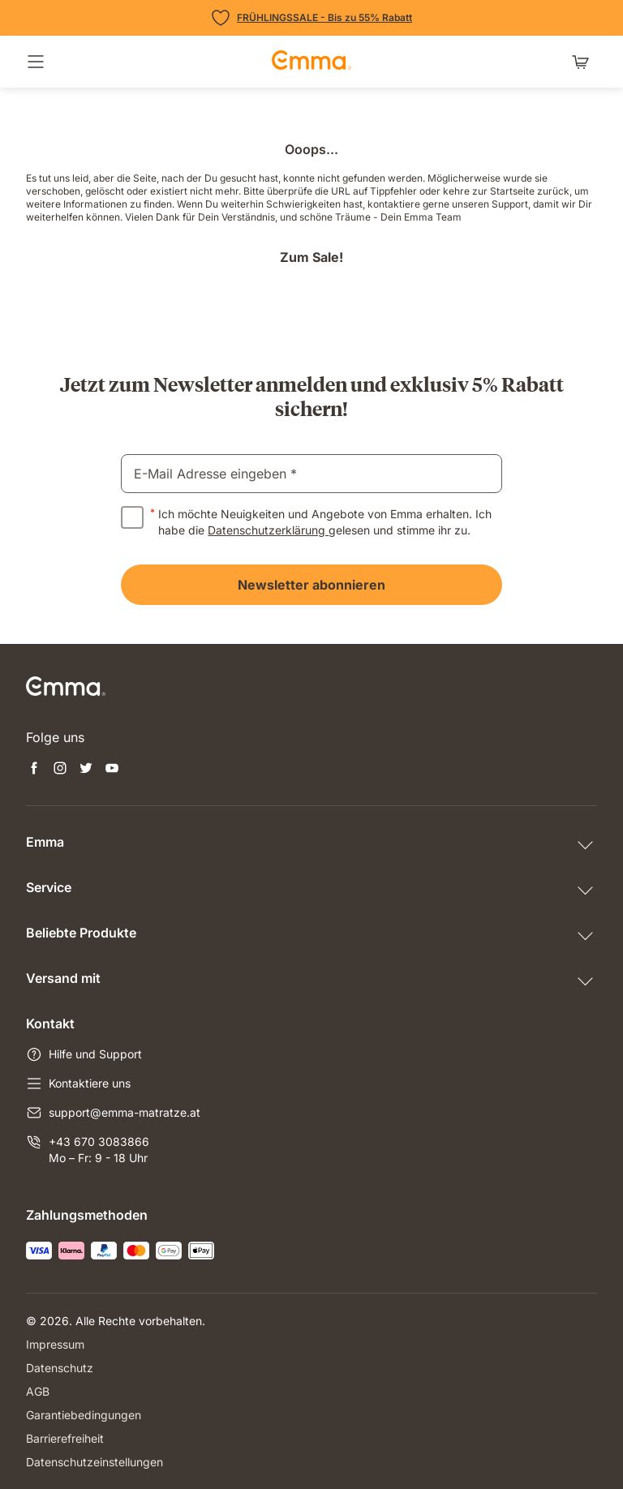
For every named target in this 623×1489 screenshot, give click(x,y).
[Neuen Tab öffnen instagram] (60, 769)
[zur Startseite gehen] (311, 61)
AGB (37, 1391)
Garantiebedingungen (83, 1415)
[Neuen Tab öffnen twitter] (86, 769)
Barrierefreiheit (65, 1438)
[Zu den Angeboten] (311, 18)
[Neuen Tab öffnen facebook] (34, 769)
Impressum (55, 1344)
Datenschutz (59, 1368)
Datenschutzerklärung (268, 530)
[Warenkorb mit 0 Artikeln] (584, 61)
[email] (311, 473)
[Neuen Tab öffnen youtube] (112, 769)
